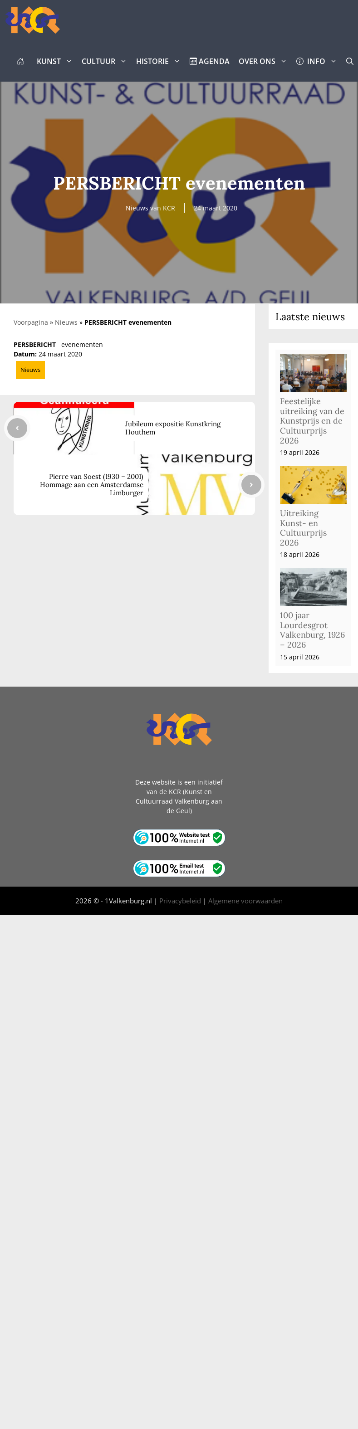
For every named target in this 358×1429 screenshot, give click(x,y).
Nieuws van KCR (150, 208)
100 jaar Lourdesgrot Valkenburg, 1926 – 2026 (312, 630)
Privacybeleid (180, 900)
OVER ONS (265, 61)
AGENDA (210, 61)
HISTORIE (160, 61)
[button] (350, 61)
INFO (319, 61)
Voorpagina (31, 322)
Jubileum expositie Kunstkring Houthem (173, 427)
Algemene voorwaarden (245, 900)
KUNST (57, 61)
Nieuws (66, 322)
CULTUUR (107, 61)
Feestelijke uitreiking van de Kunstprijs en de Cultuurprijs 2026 (312, 420)
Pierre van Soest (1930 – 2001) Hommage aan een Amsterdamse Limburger (91, 484)
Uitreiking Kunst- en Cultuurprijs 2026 (303, 528)
